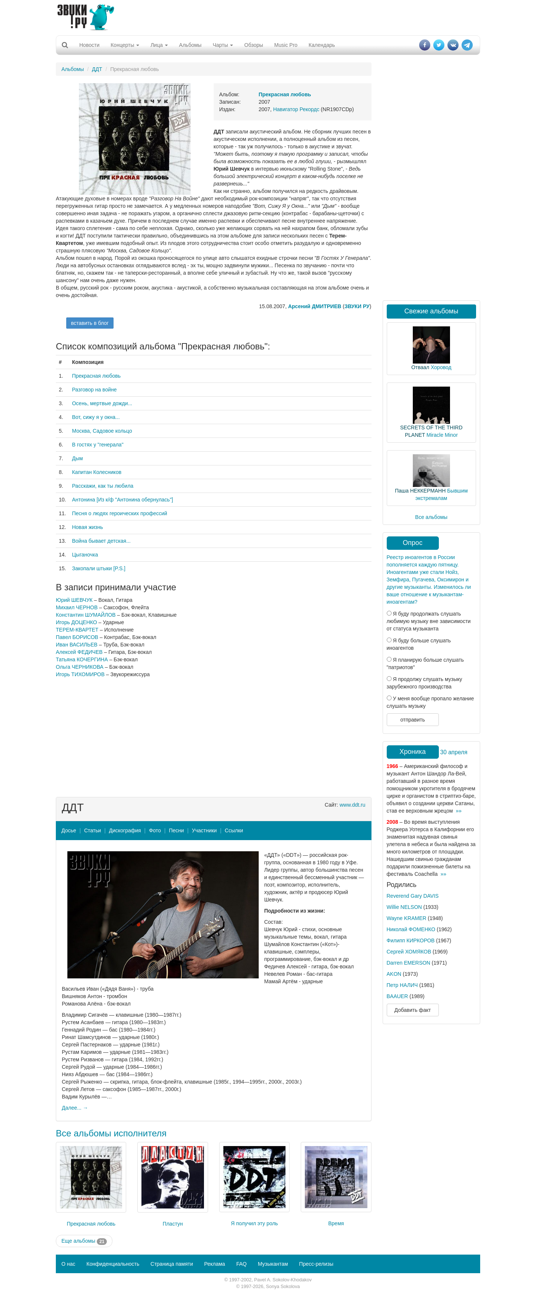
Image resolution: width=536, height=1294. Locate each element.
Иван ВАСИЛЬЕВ (77, 645)
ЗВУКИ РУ (356, 306)
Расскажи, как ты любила (102, 486)
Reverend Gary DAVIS (413, 896)
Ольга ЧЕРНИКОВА (79, 667)
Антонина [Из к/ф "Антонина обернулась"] (122, 500)
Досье (68, 830)
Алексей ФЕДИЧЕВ (79, 652)
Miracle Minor (442, 435)
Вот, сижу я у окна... (95, 417)
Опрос (412, 542)
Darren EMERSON (408, 963)
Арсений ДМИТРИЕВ (314, 306)
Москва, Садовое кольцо (102, 431)
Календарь (322, 45)
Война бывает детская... (101, 541)
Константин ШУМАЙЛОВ (86, 615)
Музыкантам (273, 1264)
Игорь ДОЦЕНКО (76, 622)
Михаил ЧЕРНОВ (77, 607)
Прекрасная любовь (96, 376)
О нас (68, 1264)
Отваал (420, 367)
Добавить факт (413, 1010)
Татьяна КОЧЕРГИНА (82, 659)
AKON (394, 974)
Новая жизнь (87, 527)
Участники (204, 830)
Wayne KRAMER (407, 918)
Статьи (92, 830)
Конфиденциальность (112, 1264)
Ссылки (234, 830)
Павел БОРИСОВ (77, 637)
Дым (77, 458)
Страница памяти (171, 1264)
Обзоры (253, 45)
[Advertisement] (268, 16)
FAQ (241, 1264)
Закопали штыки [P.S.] (98, 568)
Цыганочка (85, 555)
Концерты (125, 45)
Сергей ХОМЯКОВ (409, 952)
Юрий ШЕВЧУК (74, 600)
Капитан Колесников (96, 472)
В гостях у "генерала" (97, 445)
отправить (412, 720)
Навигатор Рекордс (296, 109)
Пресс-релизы (316, 1264)
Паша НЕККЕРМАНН (420, 491)
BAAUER (397, 996)
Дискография (125, 830)
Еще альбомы (84, 1241)
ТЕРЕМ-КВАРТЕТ (77, 630)
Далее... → (75, 1108)
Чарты (223, 45)
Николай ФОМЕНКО (411, 929)
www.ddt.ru (352, 805)
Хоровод (441, 367)
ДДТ (97, 69)
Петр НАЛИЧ (402, 985)
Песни (176, 830)
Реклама (214, 1264)
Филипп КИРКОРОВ (411, 940)
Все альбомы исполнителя (111, 1133)
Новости (89, 45)
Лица (159, 45)
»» (459, 811)
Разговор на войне (94, 390)
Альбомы (190, 45)
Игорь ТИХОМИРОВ (80, 674)
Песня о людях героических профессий (119, 513)
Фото (155, 830)
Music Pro (285, 45)
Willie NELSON (404, 907)
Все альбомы (431, 517)
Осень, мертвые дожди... (102, 403)
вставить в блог (90, 323)
